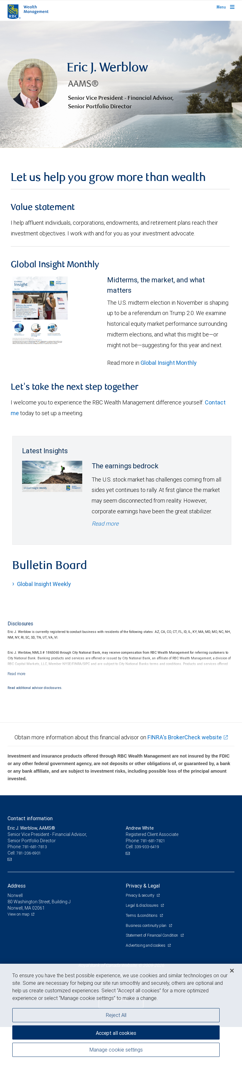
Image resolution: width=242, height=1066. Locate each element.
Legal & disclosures (142, 944)
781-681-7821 (153, 880)
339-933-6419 (147, 886)
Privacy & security (140, 935)
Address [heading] (17, 925)
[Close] (232, 971)
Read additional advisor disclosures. (35, 727)
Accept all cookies (116, 1033)
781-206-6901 (28, 892)
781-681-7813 (34, 886)
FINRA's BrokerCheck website (184, 777)
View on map (19, 953)
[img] (121, 104)
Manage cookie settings (116, 1049)
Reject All (116, 1015)
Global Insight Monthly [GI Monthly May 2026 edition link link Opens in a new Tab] (169, 402)
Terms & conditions (142, 954)
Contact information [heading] (30, 858)
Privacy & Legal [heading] (143, 925)
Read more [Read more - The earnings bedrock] (105, 563)
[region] (121, 1015)
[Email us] (10, 899)
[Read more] (17, 713)
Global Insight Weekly (44, 623)
